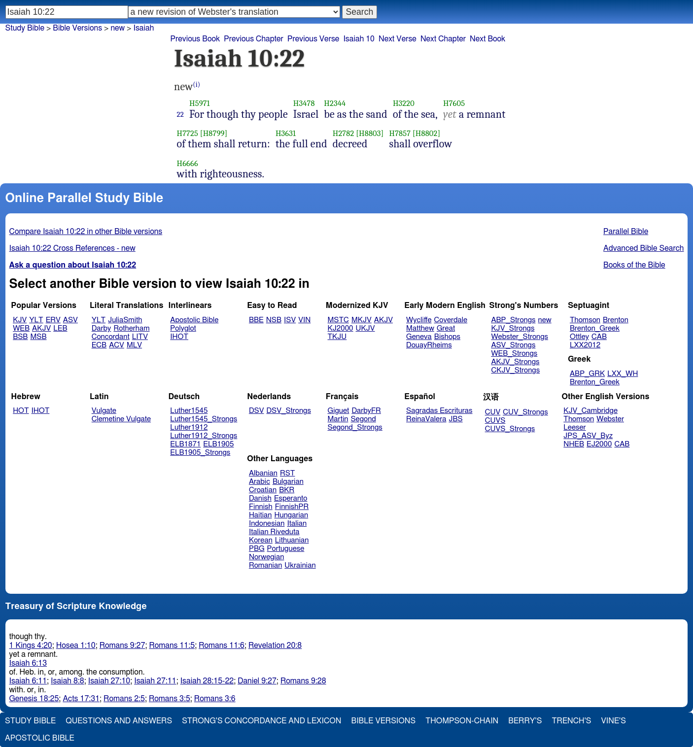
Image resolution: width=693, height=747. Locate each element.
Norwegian (266, 557)
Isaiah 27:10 (109, 681)
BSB (20, 336)
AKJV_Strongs (515, 362)
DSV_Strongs (288, 410)
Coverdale (451, 320)
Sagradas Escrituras (439, 410)
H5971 (199, 103)
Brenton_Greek (595, 328)
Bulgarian (288, 481)
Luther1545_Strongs (203, 419)
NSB (273, 320)
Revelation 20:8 (275, 645)
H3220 (404, 103)
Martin (338, 419)
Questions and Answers (119, 721)
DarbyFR (366, 410)
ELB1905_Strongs (200, 452)
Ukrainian (299, 565)
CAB (599, 336)
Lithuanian (292, 540)
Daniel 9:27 (257, 681)
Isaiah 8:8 (67, 681)
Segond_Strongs (355, 427)
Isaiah (143, 28)
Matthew (420, 328)
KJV (20, 320)
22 (180, 114)
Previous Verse (313, 39)
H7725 (187, 133)
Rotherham (131, 328)
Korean (261, 540)
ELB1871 (185, 444)
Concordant (111, 336)
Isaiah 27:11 (155, 681)
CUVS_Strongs (510, 429)
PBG (257, 548)
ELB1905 (218, 444)
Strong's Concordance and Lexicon (261, 721)
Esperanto (291, 498)
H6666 (187, 163)
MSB (38, 336)
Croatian (263, 490)
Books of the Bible (634, 265)
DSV (256, 410)
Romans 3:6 (215, 699)
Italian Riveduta (274, 532)
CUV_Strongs (525, 412)
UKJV (365, 328)
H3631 (286, 133)
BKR (286, 490)
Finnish (261, 506)
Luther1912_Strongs (203, 436)
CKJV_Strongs (515, 370)
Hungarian (292, 515)
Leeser (574, 427)
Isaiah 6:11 (28, 681)
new (117, 28)
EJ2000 (599, 444)
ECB (99, 345)
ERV (53, 320)
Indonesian (267, 523)
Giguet (338, 410)
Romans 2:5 (124, 699)
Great (446, 328)
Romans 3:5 (169, 699)
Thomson (585, 320)
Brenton (615, 320)
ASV (70, 320)
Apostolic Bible (39, 738)
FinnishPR (292, 506)
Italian (297, 523)
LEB (60, 328)
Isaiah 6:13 (28, 663)
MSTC (338, 320)
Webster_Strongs (519, 336)
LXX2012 (585, 345)
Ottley (579, 336)
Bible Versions (77, 28)
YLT (36, 320)
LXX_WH (622, 373)
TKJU (337, 336)
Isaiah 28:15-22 (207, 681)
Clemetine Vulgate (121, 419)
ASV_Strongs (513, 345)
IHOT (179, 336)
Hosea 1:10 (76, 645)
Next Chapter (443, 39)
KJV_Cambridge (590, 410)
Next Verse (397, 39)
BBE (256, 320)
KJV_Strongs (512, 328)
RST (287, 473)
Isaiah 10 (359, 39)
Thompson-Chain (461, 721)
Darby (101, 328)
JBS (455, 419)
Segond (363, 419)
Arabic (259, 481)
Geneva (419, 336)
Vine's (613, 721)
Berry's (525, 721)
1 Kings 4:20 (30, 645)
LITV (140, 336)
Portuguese (286, 548)
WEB (21, 328)
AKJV (41, 328)
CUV (493, 412)
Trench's (571, 721)
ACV (116, 345)
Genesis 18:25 (34, 699)
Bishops (447, 336)
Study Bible (24, 28)
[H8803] (369, 133)
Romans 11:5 (172, 645)
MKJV (361, 320)
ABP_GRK (587, 373)
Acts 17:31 (81, 699)
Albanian (263, 473)
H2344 (335, 103)
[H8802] (426, 133)
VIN (304, 320)
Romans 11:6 (221, 645)
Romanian (265, 565)
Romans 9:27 (122, 645)
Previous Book (195, 39)
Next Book (487, 39)
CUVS (495, 420)
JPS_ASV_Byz (588, 436)
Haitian (260, 515)
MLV (134, 345)
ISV (290, 320)
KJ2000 (340, 328)
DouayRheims (429, 345)
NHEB (573, 444)
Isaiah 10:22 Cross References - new (72, 248)
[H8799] (214, 133)
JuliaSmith (125, 320)
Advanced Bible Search (643, 248)
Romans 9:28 (303, 681)
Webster (610, 419)
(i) (196, 84)
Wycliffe (418, 320)
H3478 (304, 103)
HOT (21, 410)
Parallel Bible (625, 232)
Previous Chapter (253, 39)
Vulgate (104, 410)
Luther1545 (189, 410)
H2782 (343, 133)
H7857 (400, 133)
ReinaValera (426, 419)
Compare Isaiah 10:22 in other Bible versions (86, 232)
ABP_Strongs (513, 320)
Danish (260, 498)
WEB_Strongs (514, 353)
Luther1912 (189, 427)
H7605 (454, 103)
